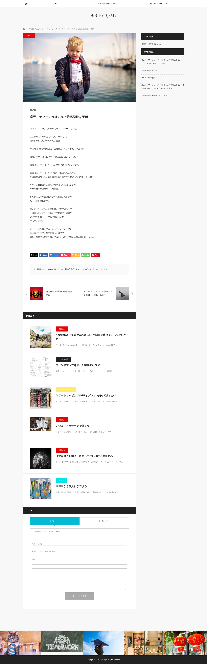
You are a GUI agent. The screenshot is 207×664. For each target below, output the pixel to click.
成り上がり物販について (107, 4)
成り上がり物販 (103, 16)
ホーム (55, 4)
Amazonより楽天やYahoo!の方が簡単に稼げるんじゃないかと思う (92, 337)
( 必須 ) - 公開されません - (44, 551)
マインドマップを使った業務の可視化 (78, 365)
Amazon (61, 480)
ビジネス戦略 (63, 359)
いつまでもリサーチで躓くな (72, 425)
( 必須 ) (37, 544)
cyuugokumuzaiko (49, 269)
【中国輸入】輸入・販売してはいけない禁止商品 (84, 456)
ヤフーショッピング (83, 269)
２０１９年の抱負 (148, 78)
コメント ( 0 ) (55, 521)
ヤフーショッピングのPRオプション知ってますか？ (86, 395)
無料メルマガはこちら (158, 4)
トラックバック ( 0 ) (104, 521)
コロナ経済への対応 (149, 71)
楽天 (73, 269)
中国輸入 (29, 35)
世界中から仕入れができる (71, 486)
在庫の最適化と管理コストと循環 (154, 96)
